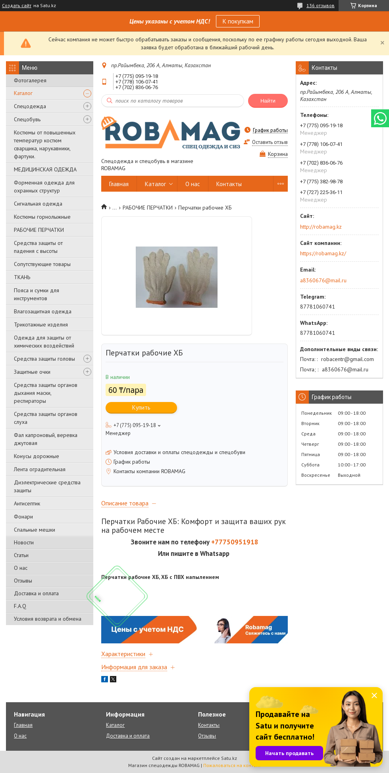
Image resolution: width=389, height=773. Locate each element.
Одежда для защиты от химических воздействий (44, 341)
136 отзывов (320, 5)
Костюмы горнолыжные (42, 216)
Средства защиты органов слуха (45, 417)
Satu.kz (229, 758)
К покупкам (237, 21)
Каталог (23, 93)
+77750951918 (234, 542)
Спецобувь (27, 119)
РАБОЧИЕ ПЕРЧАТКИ (39, 229)
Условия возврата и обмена (47, 618)
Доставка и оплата (36, 593)
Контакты (229, 184)
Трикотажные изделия (41, 324)
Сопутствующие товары (42, 264)
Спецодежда (30, 106)
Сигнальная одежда (38, 203)
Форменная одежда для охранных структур (44, 186)
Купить (141, 407)
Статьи (21, 555)
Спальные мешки (34, 529)
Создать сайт (16, 5)
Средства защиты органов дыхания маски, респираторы (45, 392)
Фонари (23, 516)
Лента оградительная (39, 469)
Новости (24, 542)
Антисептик (27, 503)
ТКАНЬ (22, 277)
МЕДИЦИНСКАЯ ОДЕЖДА (45, 169)
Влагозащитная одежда (42, 311)
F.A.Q (20, 606)
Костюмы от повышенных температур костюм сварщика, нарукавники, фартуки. (44, 144)
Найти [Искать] (267, 101)
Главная (119, 184)
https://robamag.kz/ (323, 253)
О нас (20, 567)
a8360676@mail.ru (323, 280)
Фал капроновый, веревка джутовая (45, 439)
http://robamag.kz (321, 226)
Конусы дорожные (36, 456)
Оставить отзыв (270, 142)
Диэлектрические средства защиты (47, 486)
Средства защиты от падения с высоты (38, 246)
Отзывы (23, 580)
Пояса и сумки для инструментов (36, 294)
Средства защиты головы (44, 358)
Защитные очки (32, 371)
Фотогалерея (30, 80)
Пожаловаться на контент (232, 765)
